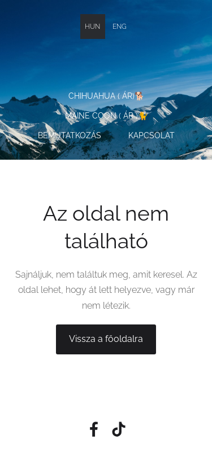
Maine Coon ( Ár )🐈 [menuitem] (106, 115)
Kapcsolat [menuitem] (151, 135)
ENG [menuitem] (120, 26)
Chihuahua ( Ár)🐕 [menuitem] (106, 95)
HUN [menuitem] (92, 26)
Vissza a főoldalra (106, 338)
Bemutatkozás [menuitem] (69, 135)
